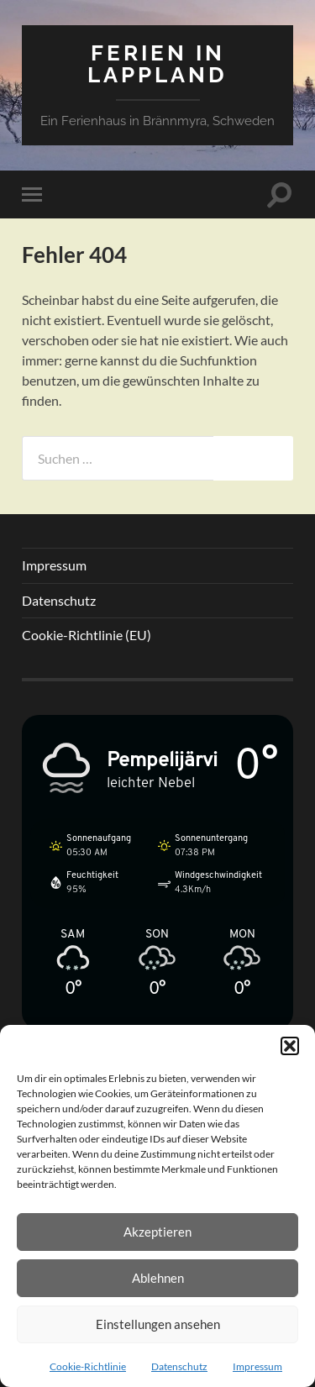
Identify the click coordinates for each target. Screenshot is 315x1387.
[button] (289, 1046)
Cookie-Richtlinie (88, 1366)
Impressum (257, 1366)
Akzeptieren (157, 1231)
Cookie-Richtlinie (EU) (86, 635)
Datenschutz (179, 1366)
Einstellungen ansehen (158, 1324)
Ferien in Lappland (157, 63)
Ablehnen (158, 1277)
